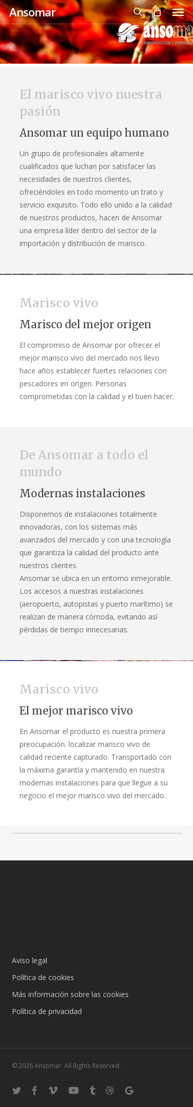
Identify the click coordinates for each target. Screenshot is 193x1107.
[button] (178, 12)
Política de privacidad (47, 1011)
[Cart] (157, 11)
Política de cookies (43, 977)
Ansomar (32, 11)
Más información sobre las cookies (70, 994)
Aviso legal (29, 960)
